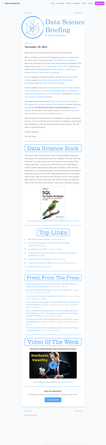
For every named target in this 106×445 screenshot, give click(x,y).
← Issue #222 (27, 13)
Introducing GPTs (35, 266)
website (28, 110)
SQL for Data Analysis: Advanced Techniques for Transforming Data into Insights (53, 221)
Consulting (60, 3)
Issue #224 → (79, 13)
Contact (90, 3)
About (84, 3)
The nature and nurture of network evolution (44, 296)
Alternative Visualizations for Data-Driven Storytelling (49, 243)
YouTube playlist (66, 382)
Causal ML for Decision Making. (52, 83)
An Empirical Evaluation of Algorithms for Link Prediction (48, 290)
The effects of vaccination (64, 60)
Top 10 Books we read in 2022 (54, 66)
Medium (33, 66)
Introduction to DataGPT (38, 249)
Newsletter (76, 3)
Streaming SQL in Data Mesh (39, 259)
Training (68, 3)
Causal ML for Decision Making (40, 263)
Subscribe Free (53, 400)
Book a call (99, 3)
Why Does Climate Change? (39, 239)
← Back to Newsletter (29, 415)
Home (53, 3)
